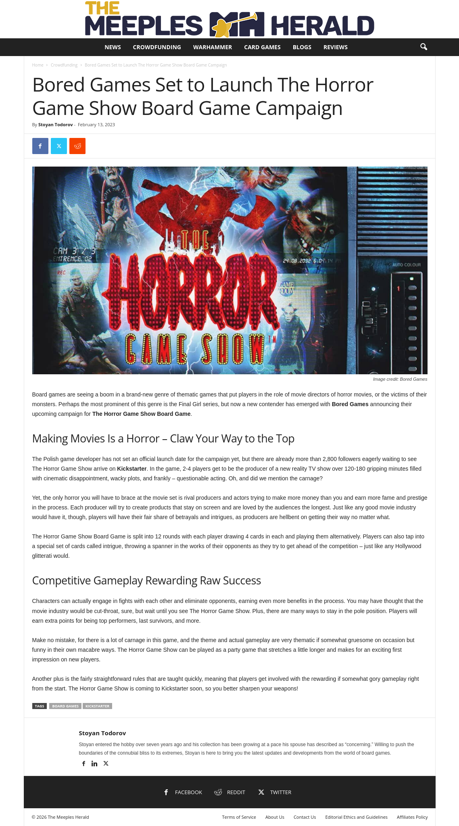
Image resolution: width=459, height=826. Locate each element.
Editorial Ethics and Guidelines (356, 817)
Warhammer (212, 47)
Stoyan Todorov (55, 124)
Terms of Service (239, 817)
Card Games (262, 47)
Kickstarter (97, 706)
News (112, 47)
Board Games (65, 706)
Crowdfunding (157, 47)
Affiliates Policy (412, 817)
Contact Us (305, 817)
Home (38, 65)
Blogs (302, 47)
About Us (274, 817)
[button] (423, 47)
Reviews (335, 47)
